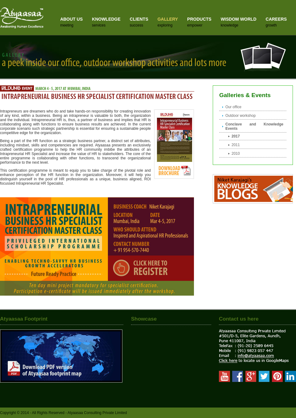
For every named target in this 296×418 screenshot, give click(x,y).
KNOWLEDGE (106, 19)
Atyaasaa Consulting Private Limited (97, 413)
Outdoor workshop (240, 115)
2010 (236, 153)
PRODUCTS (199, 19)
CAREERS (276, 19)
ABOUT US (71, 19)
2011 (236, 145)
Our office (233, 107)
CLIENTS (139, 19)
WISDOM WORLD (239, 19)
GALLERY (168, 19)
